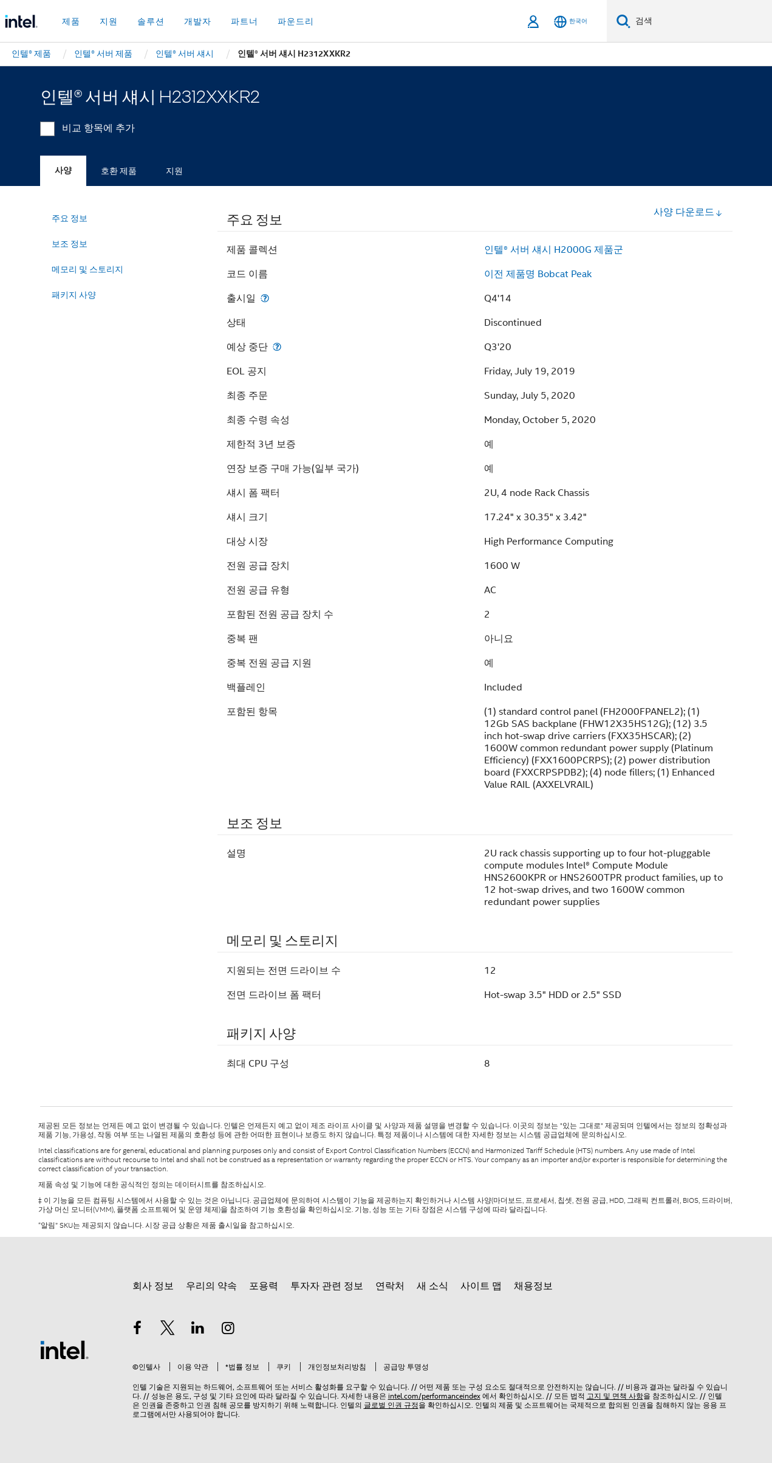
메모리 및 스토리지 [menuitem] (87, 269)
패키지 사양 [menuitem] (74, 294)
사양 (63, 170)
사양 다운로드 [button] (688, 212)
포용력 (263, 1286)
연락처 (390, 1286)
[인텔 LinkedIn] (198, 1330)
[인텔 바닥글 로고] (64, 1349)
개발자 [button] (197, 21)
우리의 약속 (211, 1286)
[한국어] (570, 22)
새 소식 (432, 1286)
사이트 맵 (481, 1286)
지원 (174, 170)
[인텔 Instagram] (227, 1330)
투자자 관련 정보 (326, 1286)
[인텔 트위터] (167, 1330)
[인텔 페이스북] (138, 1330)
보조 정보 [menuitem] (69, 243)
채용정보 (533, 1286)
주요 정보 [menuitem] (69, 218)
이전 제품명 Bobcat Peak (538, 274)
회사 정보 (153, 1286)
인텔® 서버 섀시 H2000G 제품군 (553, 250)
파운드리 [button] (296, 21)
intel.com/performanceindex (434, 1395)
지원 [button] (109, 21)
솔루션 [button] (151, 21)
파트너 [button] (244, 21)
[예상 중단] (277, 347)
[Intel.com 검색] (701, 21)
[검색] (623, 21)
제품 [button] (71, 21)
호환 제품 (119, 170)
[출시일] (265, 298)
